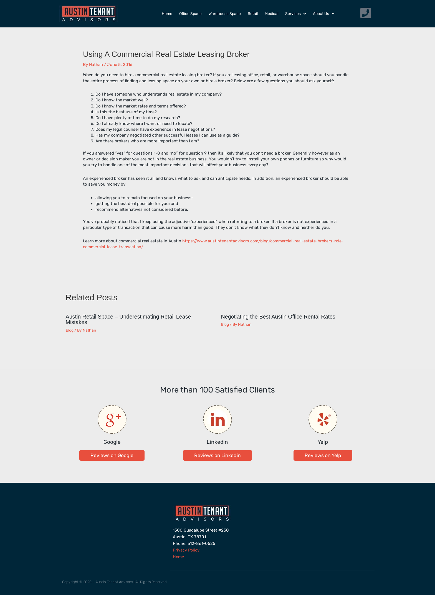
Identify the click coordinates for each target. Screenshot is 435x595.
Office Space (190, 13)
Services (295, 13)
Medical (271, 13)
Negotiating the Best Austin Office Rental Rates (279, 317)
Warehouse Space (225, 13)
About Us (323, 13)
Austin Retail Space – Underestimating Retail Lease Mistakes (129, 319)
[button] (112, 455)
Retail (253, 13)
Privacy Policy (186, 549)
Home (167, 13)
